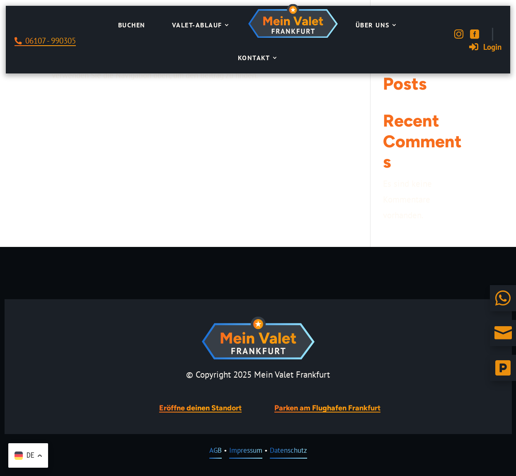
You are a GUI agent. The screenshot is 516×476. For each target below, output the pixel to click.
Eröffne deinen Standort (200, 407)
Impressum (245, 450)
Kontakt (254, 57)
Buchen (131, 24)
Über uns (373, 24)
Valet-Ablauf (197, 24)
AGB (215, 450)
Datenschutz (288, 450)
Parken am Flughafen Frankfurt (327, 407)
